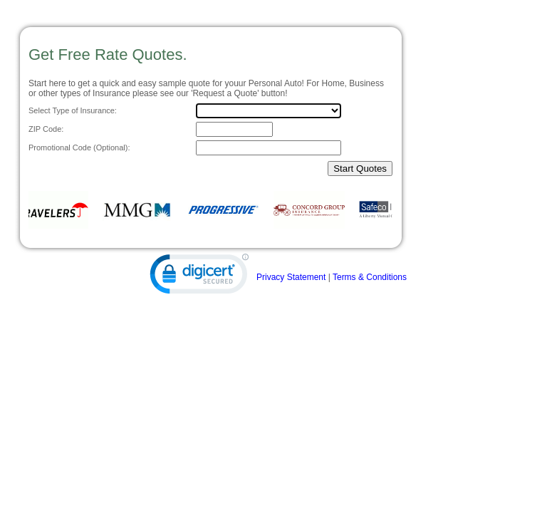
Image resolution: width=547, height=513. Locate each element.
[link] (199, 277)
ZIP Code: (45, 129)
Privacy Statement (290, 277)
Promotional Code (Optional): (79, 147)
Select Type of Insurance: (72, 110)
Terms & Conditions (370, 277)
